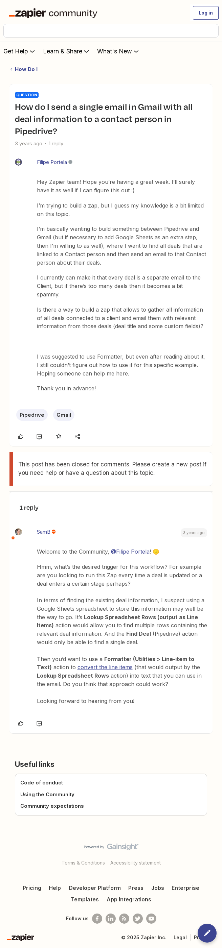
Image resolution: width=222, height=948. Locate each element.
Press (135, 887)
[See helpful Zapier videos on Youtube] (151, 919)
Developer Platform (95, 887)
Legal (180, 937)
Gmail (64, 415)
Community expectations (52, 806)
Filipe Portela (52, 162)
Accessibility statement (135, 863)
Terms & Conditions (83, 863)
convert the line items (105, 667)
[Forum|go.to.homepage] (54, 12)
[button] (206, 13)
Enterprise (185, 887)
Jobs (157, 887)
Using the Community (47, 794)
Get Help (19, 51)
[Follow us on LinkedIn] (111, 919)
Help (55, 887)
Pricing (32, 887)
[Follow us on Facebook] (97, 919)
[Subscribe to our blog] (124, 919)
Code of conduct (41, 782)
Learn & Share (66, 51)
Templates (85, 899)
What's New (118, 51)
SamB (43, 532)
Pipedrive (32, 415)
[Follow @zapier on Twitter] (138, 919)
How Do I (26, 69)
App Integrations (129, 899)
